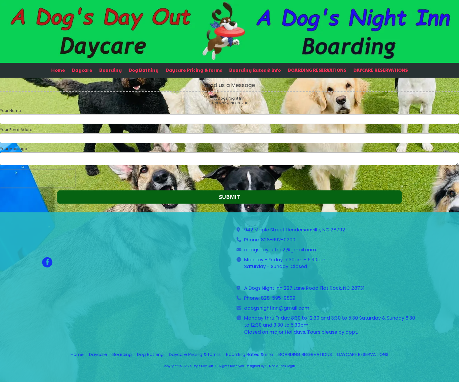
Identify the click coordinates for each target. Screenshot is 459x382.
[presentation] (37, 178)
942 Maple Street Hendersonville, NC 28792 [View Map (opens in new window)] (294, 229)
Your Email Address (18, 129)
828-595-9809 (278, 298)
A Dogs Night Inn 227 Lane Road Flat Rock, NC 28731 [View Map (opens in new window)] (304, 288)
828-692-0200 (278, 239)
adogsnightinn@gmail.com (276, 308)
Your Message (13, 148)
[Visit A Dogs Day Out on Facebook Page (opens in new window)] (47, 262)
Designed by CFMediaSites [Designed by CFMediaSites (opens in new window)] (266, 366)
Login (291, 366)
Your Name (10, 110)
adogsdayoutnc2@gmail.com (280, 249)
